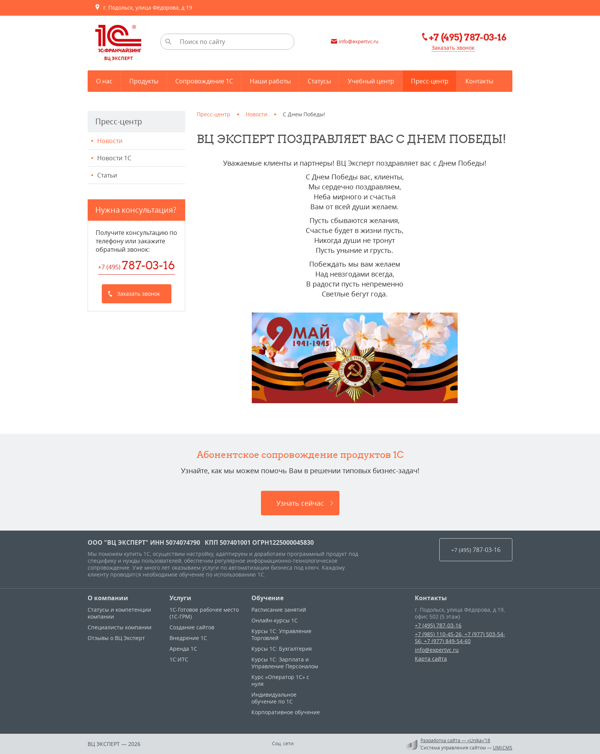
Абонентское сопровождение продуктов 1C (300, 454)
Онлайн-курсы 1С (274, 620)
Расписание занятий (278, 609)
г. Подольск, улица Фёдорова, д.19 (143, 7)
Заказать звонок (453, 47)
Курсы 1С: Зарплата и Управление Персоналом (284, 663)
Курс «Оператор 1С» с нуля (280, 680)
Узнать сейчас (300, 503)
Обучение (267, 598)
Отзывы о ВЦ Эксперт (116, 638)
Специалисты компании (120, 627)
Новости (109, 141)
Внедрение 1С (188, 638)
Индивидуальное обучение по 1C (274, 698)
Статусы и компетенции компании (119, 613)
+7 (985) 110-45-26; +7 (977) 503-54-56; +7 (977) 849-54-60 (460, 637)
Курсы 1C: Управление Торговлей (281, 634)
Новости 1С (114, 158)
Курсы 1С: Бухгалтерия (281, 648)
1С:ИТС (179, 659)
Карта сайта (431, 658)
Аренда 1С (183, 648)
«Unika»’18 (478, 740)
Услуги (180, 598)
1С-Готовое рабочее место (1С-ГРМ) (204, 613)
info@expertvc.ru (437, 649)
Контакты (431, 598)
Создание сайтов (192, 627)
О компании (108, 598)
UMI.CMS (502, 747)
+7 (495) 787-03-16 (438, 625)
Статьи (107, 175)
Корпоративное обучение (285, 712)
